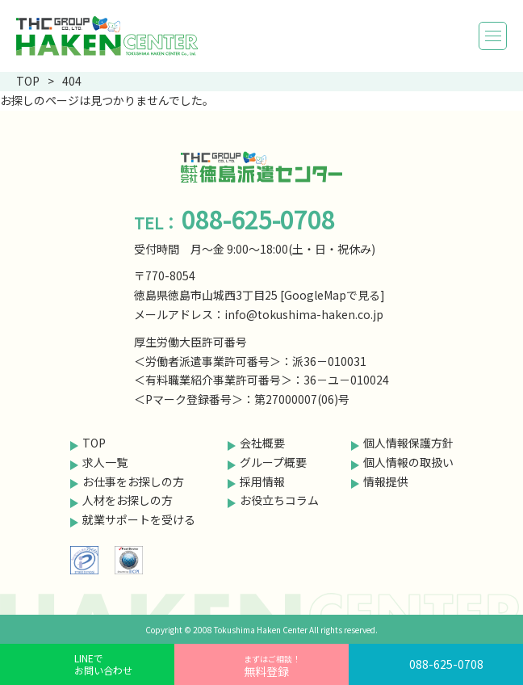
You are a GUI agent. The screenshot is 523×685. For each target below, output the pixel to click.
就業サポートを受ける (138, 519)
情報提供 (385, 481)
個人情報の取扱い (408, 462)
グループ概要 (273, 462)
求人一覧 (105, 462)
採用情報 (262, 481)
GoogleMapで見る (332, 295)
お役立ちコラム (279, 500)
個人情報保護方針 (408, 443)
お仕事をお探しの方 (133, 481)
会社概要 (262, 443)
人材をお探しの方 (127, 500)
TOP (94, 443)
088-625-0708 (446, 664)
